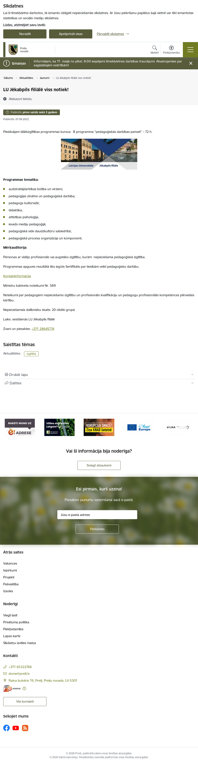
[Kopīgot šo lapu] (99, 383)
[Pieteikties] (97, 529)
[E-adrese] (12, 688)
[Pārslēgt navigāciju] (190, 49)
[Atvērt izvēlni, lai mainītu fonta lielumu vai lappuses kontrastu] (171, 50)
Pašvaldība (11, 584)
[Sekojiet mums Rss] (25, 728)
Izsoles (8, 591)
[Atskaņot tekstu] (20, 98)
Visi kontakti (25, 701)
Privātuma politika (16, 622)
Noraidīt (25, 34)
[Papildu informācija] (24, 688)
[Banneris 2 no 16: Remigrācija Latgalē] (59, 427)
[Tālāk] (188, 427)
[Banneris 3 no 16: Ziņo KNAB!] (99, 427)
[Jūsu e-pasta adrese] (97, 514)
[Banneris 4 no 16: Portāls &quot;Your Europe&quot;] (138, 427)
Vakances (10, 563)
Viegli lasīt (10, 615)
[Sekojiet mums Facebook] (6, 728)
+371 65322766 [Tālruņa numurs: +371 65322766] (20, 667)
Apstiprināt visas (71, 34)
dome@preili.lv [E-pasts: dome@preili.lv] (19, 674)
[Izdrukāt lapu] (99, 375)
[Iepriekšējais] (10, 427)
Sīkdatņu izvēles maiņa (19, 643)
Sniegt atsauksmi (99, 465)
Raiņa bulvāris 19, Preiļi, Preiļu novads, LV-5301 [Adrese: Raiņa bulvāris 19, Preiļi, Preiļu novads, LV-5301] (43, 680)
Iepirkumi (10, 570)
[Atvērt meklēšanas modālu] (154, 50)
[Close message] (190, 63)
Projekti (8, 577)
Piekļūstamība (13, 629)
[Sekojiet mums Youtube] (16, 727)
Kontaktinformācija (17, 276)
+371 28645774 (43, 329)
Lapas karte (11, 636)
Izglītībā (31, 353)
